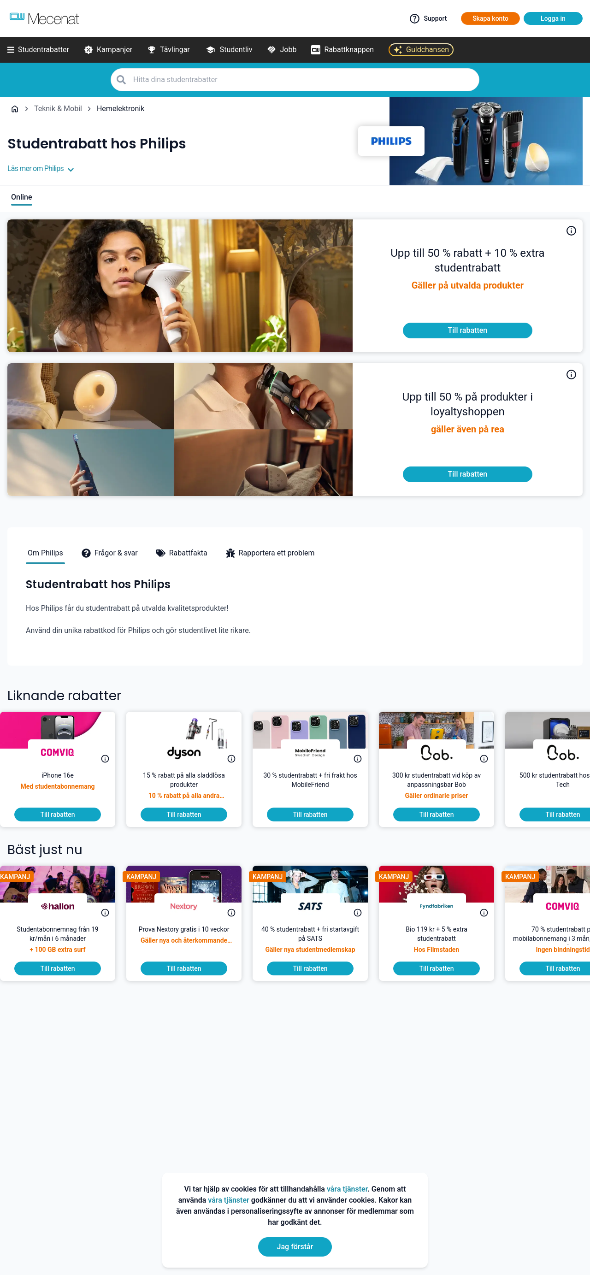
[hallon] (64, 906)
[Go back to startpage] (14, 108)
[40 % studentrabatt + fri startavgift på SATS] (317, 943)
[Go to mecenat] (44, 18)
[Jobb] (281, 49)
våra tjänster (347, 1189)
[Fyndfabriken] (443, 906)
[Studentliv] (229, 49)
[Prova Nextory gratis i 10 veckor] (191, 943)
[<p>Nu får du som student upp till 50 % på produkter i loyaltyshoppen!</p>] (468, 408)
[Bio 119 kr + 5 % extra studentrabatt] (444, 943)
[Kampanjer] (108, 49)
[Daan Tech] (443, 752)
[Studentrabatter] (38, 49)
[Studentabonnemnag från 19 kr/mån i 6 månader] (65, 943)
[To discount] (467, 330)
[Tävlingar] (168, 49)
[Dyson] (191, 752)
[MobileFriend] (317, 752)
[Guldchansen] (421, 49)
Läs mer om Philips (40, 168)
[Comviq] (64, 752)
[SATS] (317, 906)
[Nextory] (191, 906)
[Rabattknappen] (342, 49)
